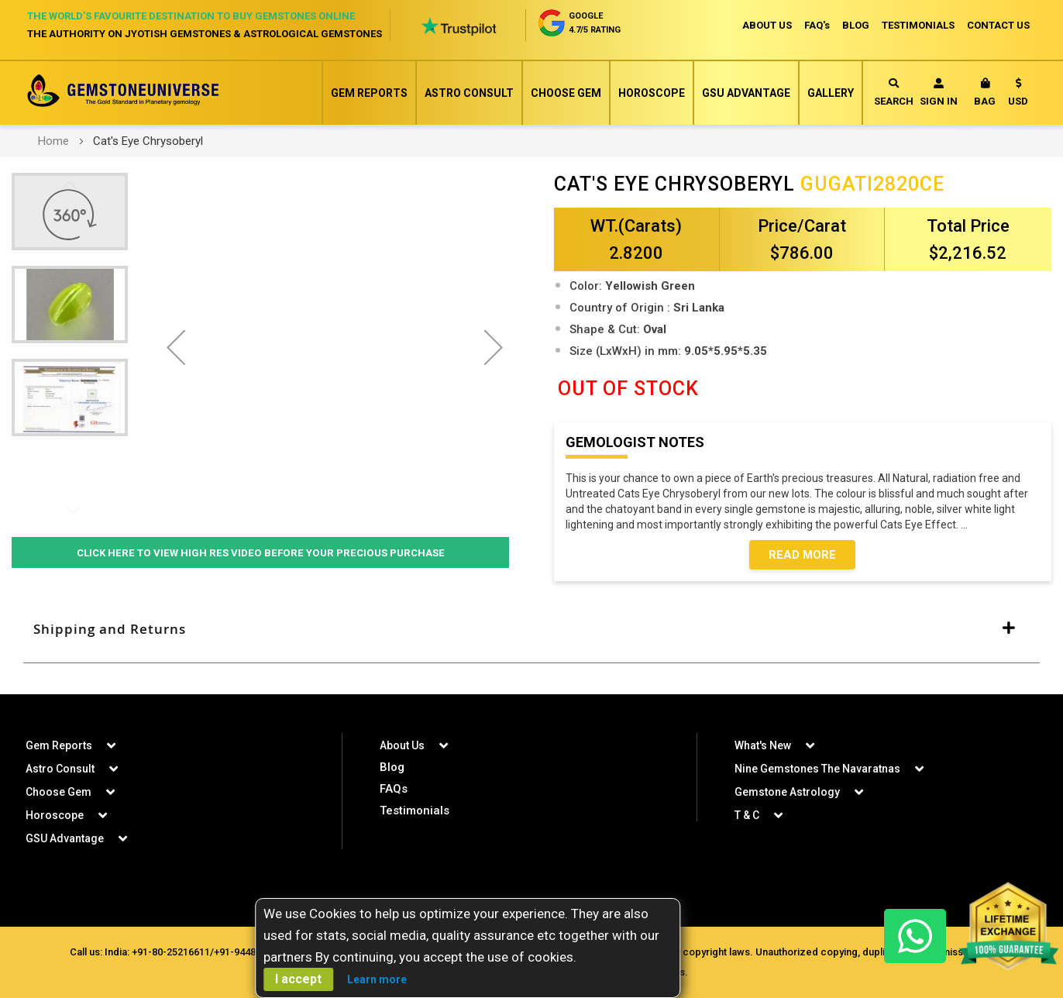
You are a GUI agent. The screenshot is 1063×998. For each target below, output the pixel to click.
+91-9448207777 (251, 952)
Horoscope (651, 93)
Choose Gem (566, 93)
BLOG (855, 25)
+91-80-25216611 (171, 952)
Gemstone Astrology (787, 792)
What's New (762, 745)
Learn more (377, 979)
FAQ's (817, 25)
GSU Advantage (746, 93)
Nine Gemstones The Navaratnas (817, 768)
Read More (802, 555)
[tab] (531, 630)
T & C (746, 815)
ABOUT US (767, 25)
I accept (298, 979)
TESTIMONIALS (918, 25)
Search (893, 92)
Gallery (830, 93)
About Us (402, 745)
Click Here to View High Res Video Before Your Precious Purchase (260, 552)
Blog (392, 767)
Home (53, 141)
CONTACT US (998, 25)
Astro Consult (469, 93)
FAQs (394, 789)
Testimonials (414, 810)
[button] (1018, 95)
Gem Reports (369, 93)
